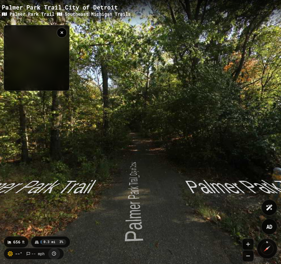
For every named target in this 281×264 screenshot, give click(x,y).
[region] (36, 58)
